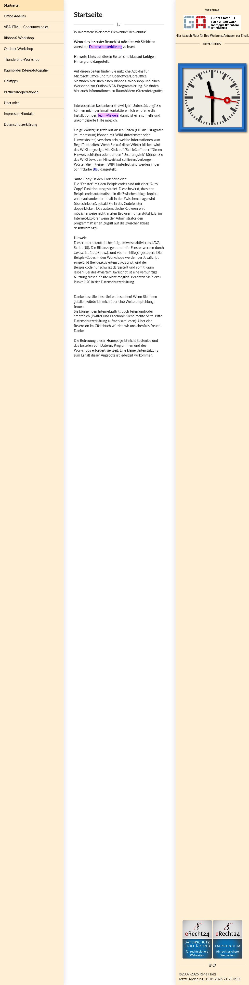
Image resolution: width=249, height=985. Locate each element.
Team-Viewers (108, 115)
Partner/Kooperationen (21, 92)
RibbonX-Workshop (19, 38)
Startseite (11, 5)
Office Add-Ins (15, 16)
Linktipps (11, 81)
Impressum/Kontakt (19, 113)
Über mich (12, 103)
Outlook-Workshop (18, 49)
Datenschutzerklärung (20, 124)
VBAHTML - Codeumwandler (26, 27)
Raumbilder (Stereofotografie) (26, 70)
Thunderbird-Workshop (21, 59)
